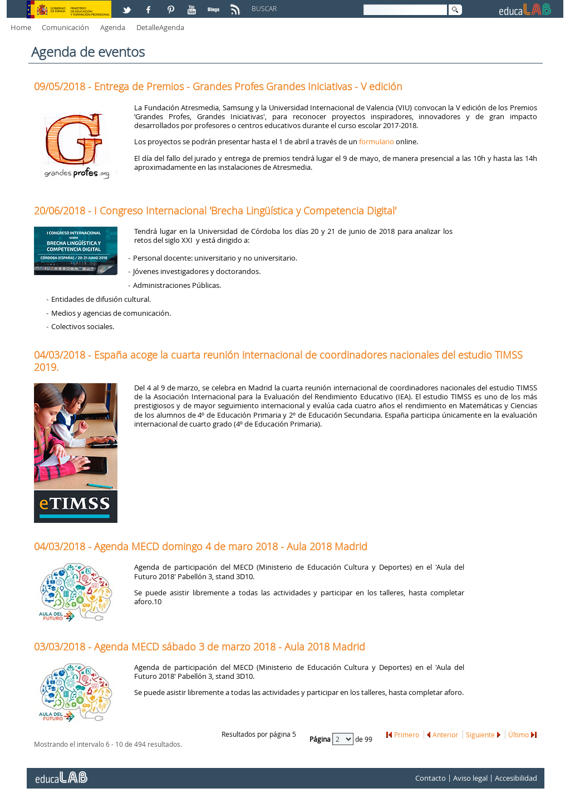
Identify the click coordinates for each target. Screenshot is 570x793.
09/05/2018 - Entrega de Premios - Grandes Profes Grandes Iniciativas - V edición (218, 86)
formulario (376, 141)
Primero (406, 734)
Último (518, 734)
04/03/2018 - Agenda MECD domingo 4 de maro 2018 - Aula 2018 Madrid (200, 546)
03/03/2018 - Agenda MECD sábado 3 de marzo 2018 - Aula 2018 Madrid (199, 646)
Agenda (112, 27)
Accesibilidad (516, 778)
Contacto (430, 778)
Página (320, 738)
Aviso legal (470, 778)
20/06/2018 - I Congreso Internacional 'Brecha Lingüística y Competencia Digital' (215, 210)
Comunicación (65, 27)
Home (21, 27)
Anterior (445, 734)
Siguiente (480, 734)
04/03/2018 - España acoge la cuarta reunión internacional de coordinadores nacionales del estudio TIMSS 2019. (278, 361)
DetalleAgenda (160, 27)
